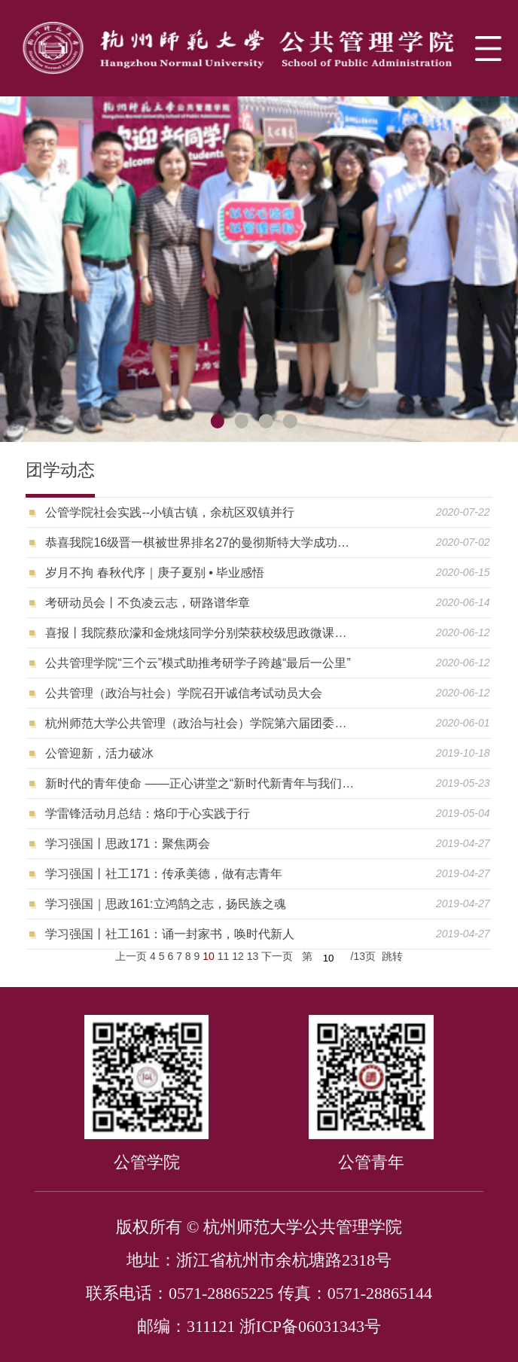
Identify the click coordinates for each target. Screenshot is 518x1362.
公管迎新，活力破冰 (99, 753)
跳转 (392, 956)
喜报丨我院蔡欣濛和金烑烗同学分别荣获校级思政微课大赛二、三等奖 (201, 632)
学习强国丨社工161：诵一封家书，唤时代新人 (169, 934)
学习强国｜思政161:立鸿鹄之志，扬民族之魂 (165, 903)
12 (238, 956)
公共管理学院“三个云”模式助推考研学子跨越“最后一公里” (197, 663)
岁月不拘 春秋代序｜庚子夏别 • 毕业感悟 (154, 572)
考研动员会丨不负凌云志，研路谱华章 (147, 602)
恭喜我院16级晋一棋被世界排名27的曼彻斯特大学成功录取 (201, 542)
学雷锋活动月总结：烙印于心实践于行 (147, 813)
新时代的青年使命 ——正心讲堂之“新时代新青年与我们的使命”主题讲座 (201, 783)
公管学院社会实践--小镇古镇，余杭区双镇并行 (169, 512)
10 (209, 956)
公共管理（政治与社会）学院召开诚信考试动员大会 (183, 693)
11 (224, 956)
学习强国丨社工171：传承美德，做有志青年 (163, 873)
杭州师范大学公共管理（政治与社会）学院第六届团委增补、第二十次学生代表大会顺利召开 (201, 723)
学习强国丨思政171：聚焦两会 (127, 843)
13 (253, 956)
